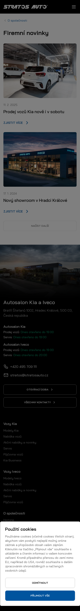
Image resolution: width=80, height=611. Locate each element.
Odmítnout (40, 582)
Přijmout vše (40, 595)
